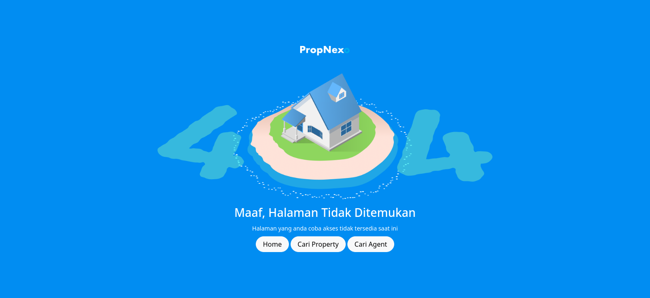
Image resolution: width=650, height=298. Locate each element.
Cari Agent (370, 244)
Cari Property (318, 244)
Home (272, 244)
